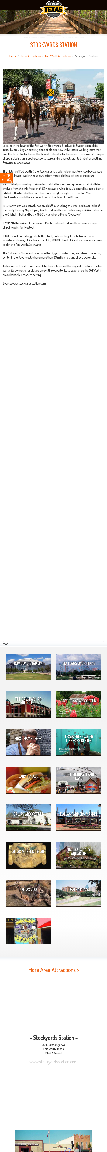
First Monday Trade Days (79, 776)
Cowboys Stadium (28, 663)
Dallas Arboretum (28, 814)
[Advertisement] (53, 1003)
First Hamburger (28, 738)
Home (13, 56)
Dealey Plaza (79, 889)
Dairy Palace (28, 776)
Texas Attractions (31, 56)
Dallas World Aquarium (79, 851)
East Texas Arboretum (79, 701)
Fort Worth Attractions (58, 56)
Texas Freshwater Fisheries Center (79, 738)
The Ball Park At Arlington (28, 700)
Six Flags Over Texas (78, 663)
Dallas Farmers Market (79, 814)
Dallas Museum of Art (28, 851)
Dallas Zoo (28, 889)
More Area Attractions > (53, 969)
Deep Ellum (28, 927)
